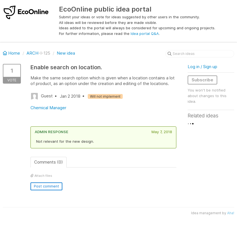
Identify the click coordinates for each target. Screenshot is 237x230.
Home (12, 53)
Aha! (230, 213)
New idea (66, 53)
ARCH (32, 53)
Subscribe (202, 79)
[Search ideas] (199, 53)
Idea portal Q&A (145, 33)
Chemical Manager (48, 107)
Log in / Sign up (202, 66)
